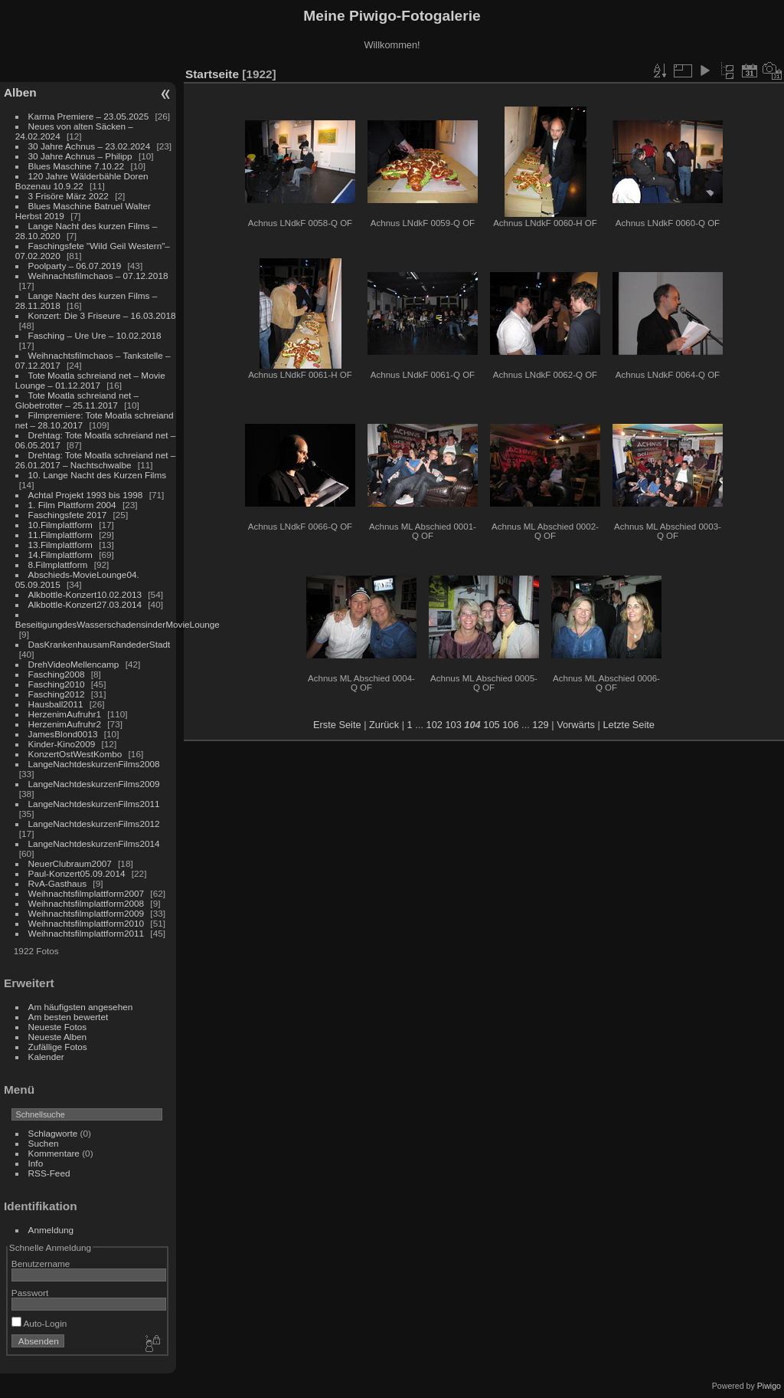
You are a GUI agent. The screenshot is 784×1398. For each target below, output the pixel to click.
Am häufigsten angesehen (80, 1007)
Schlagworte (53, 1133)
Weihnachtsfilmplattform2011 (86, 933)
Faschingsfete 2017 (67, 515)
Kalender (46, 1057)
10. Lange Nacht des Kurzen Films (97, 475)
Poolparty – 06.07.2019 (75, 266)
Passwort (29, 1293)
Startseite (212, 73)
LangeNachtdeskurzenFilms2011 (94, 804)
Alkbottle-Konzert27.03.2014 (85, 604)
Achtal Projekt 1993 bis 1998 (85, 495)
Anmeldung (51, 1230)
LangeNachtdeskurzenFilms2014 (94, 843)
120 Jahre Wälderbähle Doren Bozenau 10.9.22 (82, 181)
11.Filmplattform (60, 535)
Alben (20, 92)
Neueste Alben (57, 1037)
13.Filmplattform (60, 545)
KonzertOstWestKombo (75, 754)
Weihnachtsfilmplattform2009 (86, 913)
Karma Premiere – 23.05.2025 (88, 116)
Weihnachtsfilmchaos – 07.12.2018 (98, 276)
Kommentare (54, 1153)
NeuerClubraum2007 (70, 863)
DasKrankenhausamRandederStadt (99, 644)
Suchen (43, 1143)
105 (491, 724)
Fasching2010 (56, 684)
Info (36, 1163)
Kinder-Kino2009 (62, 744)
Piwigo (769, 1385)
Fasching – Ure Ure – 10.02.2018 (95, 335)
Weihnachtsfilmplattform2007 (86, 893)
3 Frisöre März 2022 (68, 196)
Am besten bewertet (68, 1017)
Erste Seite (337, 724)
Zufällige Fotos (57, 1047)
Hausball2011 (55, 704)
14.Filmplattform (60, 555)
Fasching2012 (56, 694)
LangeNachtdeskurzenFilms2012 (94, 824)
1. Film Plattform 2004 (72, 505)
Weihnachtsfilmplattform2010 (86, 923)
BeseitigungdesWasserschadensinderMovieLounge (117, 624)
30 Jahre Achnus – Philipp (80, 156)
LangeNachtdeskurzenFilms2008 (94, 764)
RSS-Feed (49, 1173)
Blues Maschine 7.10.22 (76, 166)
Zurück (384, 724)
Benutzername (40, 1263)
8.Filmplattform (58, 564)
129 (540, 724)
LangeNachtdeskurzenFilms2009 (94, 784)
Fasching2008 (56, 674)
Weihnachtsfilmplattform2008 (86, 903)
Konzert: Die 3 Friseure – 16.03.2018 (102, 315)
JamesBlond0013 (63, 734)
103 (453, 724)
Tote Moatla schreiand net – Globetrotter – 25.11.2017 (77, 400)
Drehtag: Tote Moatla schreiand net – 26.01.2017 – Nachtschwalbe (95, 460)
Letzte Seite (629, 724)
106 (510, 724)
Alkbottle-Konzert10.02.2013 (85, 594)
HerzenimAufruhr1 (64, 714)
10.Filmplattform (60, 525)
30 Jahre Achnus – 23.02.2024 (89, 146)
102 (434, 724)
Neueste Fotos (57, 1027)
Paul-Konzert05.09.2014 (77, 873)
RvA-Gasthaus (57, 883)
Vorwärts (576, 724)
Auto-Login (39, 1323)
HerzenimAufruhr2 (64, 724)
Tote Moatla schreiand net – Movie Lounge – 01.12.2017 (90, 380)
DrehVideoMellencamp (73, 664)
